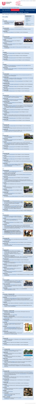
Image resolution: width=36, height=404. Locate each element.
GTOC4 (24, 303)
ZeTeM (3, 14)
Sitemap (24, 0)
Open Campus (8, 142)
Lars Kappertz (18, 65)
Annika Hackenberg (12, 65)
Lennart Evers (11, 99)
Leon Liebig (11, 40)
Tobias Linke (11, 244)
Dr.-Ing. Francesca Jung (13, 210)
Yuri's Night (11, 268)
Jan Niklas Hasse (12, 158)
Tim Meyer (11, 21)
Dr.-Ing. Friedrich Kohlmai (13, 196)
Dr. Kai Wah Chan (12, 139)
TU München (31, 372)
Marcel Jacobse (11, 136)
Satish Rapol (11, 86)
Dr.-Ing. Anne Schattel (13, 216)
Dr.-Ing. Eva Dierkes (12, 120)
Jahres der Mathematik (13, 328)
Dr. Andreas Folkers (12, 125)
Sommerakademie (13, 219)
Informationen (9, 395)
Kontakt (21, 0)
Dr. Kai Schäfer (11, 154)
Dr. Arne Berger (11, 193)
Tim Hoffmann (11, 29)
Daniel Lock (13, 106)
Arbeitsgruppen (15, 10)
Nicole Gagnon (11, 177)
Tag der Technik (17, 202)
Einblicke (13, 361)
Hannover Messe (7, 394)
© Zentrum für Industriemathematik (29, 403)
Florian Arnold (11, 130)
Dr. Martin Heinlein (12, 43)
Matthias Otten (11, 90)
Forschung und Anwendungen (9, 12)
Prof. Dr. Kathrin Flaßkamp (13, 164)
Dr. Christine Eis (11, 109)
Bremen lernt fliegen (17, 262)
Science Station (13, 206)
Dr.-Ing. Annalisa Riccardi (13, 305)
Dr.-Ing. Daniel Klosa (19, 81)
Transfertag (21, 388)
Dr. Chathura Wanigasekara (13, 74)
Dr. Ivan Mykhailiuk (19, 99)
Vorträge (27, 24)
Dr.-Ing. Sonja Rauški (12, 271)
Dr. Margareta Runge (9, 165)
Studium (22, 10)
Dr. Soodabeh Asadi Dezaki (13, 84)
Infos (8, 380)
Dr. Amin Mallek (25, 65)
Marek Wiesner (11, 81)
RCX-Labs (11, 391)
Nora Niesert (11, 32)
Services (26, 12)
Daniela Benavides (12, 118)
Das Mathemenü (14, 298)
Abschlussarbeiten (28, 20)
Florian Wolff (11, 259)
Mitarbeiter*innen (28, 17)
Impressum (27, 0)
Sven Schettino (19, 96)
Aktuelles (24, 14)
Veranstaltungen (28, 18)
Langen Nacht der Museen (11, 327)
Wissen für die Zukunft (27, 174)
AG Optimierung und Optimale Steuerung (16, 14)
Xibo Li (16, 86)
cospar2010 (19, 281)
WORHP (10, 288)
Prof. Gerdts (12, 295)
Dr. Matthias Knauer (7, 239)
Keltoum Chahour (12, 96)
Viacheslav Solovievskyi (23, 68)
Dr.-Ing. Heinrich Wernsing (19, 244)
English (31, 0)
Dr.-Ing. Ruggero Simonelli (24, 74)
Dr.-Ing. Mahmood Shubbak (13, 111)
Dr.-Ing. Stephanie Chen (13, 242)
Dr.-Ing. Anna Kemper (12, 274)
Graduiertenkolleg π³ (30, 10)
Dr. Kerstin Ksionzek (12, 37)
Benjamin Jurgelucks (12, 105)
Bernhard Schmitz (12, 57)
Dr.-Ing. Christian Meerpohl (13, 171)
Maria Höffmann (12, 88)
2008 (33, 403)
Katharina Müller (12, 53)
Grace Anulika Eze (12, 102)
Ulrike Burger (11, 222)
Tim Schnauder (18, 29)
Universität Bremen (23, 373)
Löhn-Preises (15, 314)
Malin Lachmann (12, 156)
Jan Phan (10, 55)
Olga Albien (11, 190)
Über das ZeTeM (6, 10)
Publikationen (27, 19)
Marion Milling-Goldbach (13, 68)
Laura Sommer (11, 146)
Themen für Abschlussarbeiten (30, 23)
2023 (35, 403)
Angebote (20, 12)
